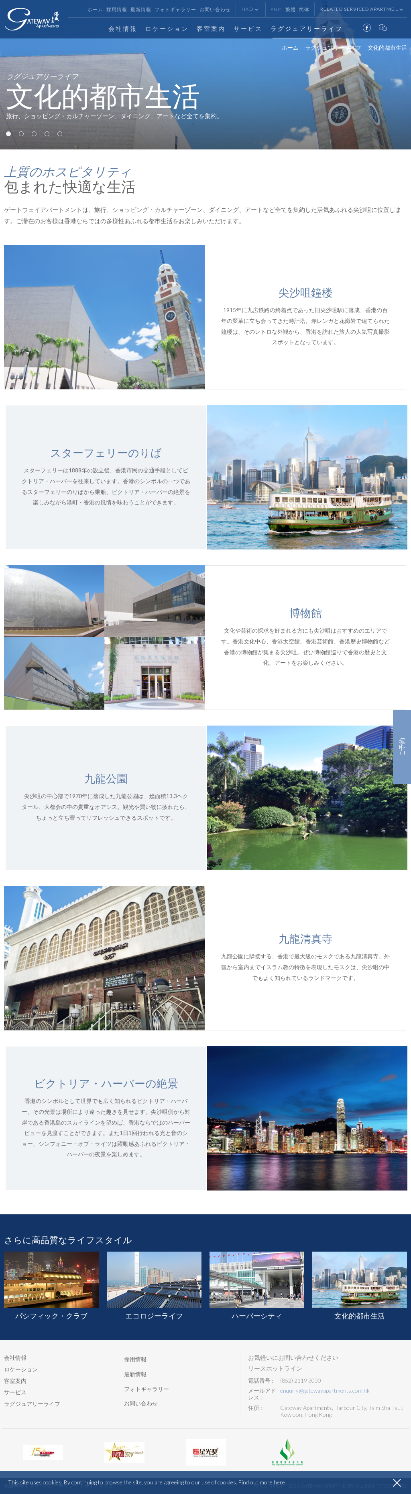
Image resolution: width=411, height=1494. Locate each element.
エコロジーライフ (154, 1286)
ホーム (95, 9)
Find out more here (261, 1482)
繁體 (290, 9)
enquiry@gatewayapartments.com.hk (325, 1390)
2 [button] (21, 133)
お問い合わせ (215, 9)
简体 (304, 9)
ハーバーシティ (257, 1286)
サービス (248, 28)
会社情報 (122, 28)
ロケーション (167, 28)
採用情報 (116, 9)
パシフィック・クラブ (51, 1286)
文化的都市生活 (359, 1286)
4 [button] (47, 133)
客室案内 (211, 28)
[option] (205, 74)
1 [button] (8, 133)
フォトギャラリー (175, 9)
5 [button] (59, 133)
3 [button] (34, 133)
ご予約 (402, 747)
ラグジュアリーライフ (307, 28)
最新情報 (140, 9)
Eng (276, 9)
